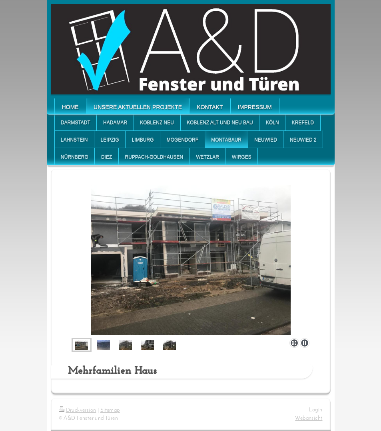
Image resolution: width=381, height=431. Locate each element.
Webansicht (308, 418)
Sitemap (110, 410)
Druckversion (77, 410)
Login (315, 410)
